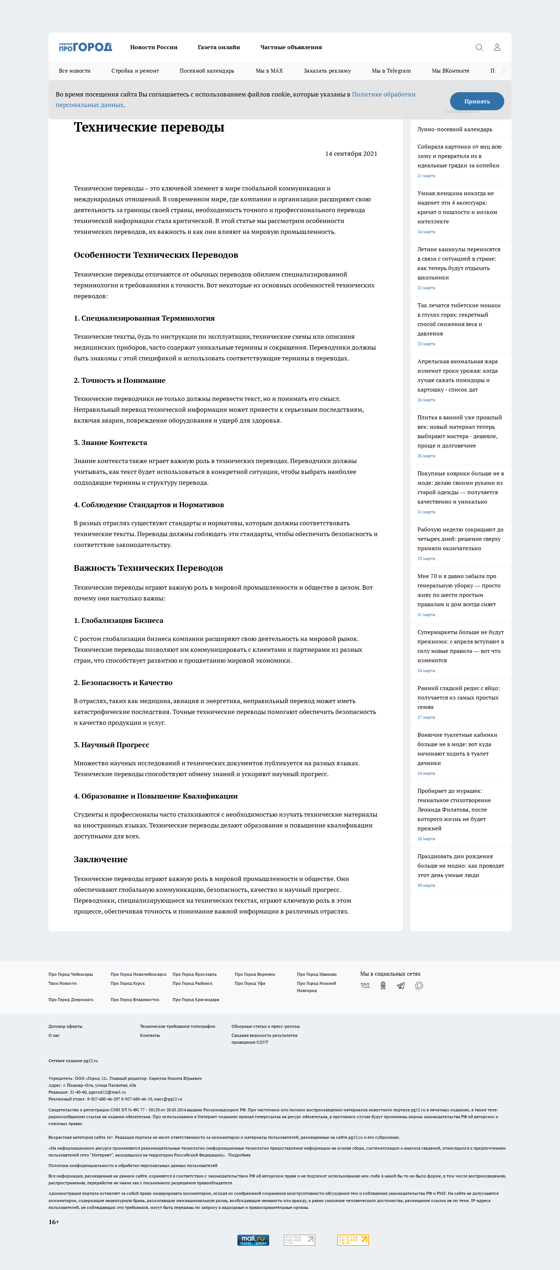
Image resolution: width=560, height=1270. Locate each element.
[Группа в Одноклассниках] (383, 985)
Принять (477, 101)
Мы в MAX (269, 70)
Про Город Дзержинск (70, 999)
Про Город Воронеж (255, 974)
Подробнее (239, 1155)
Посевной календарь (207, 70)
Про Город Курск (128, 983)
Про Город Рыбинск (192, 983)
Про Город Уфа (250, 983)
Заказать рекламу (327, 70)
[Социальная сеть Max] (419, 985)
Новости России (154, 47)
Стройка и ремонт (135, 70)
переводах (331, 358)
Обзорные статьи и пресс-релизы (266, 1026)
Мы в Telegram (391, 70)
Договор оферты (65, 1026)
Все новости (74, 70)
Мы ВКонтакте (451, 70)
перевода (193, 482)
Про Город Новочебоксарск (138, 974)
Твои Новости (62, 983)
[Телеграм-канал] (401, 985)
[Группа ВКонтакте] (365, 985)
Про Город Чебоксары (70, 974)
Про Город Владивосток (135, 999)
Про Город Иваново (317, 974)
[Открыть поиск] (479, 47)
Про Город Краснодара (196, 999)
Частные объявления (291, 47)
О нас (54, 1035)
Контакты (150, 1035)
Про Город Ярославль (195, 974)
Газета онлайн (219, 47)
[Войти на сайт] (497, 47)
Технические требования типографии (177, 1026)
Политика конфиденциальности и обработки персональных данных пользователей (132, 1165)
